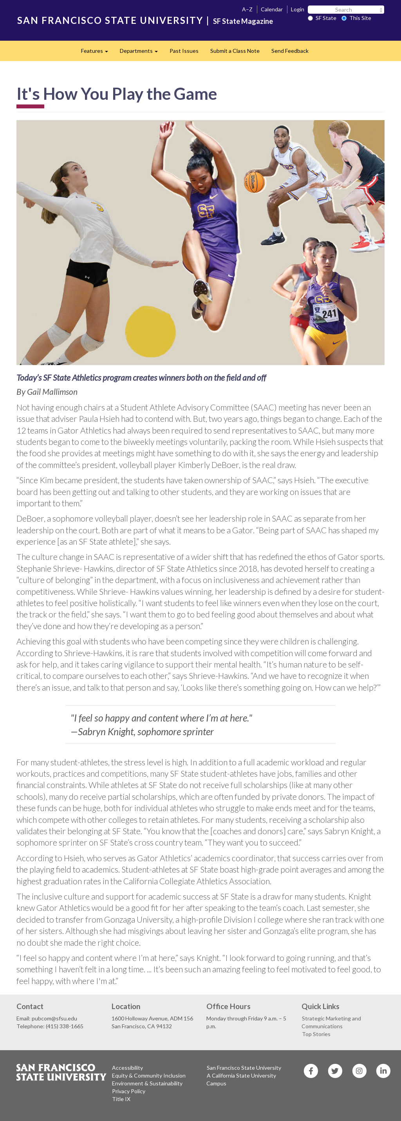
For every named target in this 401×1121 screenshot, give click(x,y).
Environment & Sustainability (147, 1083)
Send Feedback (290, 50)
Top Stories (316, 1034)
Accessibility (127, 1067)
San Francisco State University (244, 1067)
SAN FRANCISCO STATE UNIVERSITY (110, 20)
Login (297, 9)
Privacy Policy (128, 1091)
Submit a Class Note (235, 50)
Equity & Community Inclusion (149, 1075)
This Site (356, 17)
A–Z (247, 9)
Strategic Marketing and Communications (331, 1022)
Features (97, 53)
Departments (142, 53)
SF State (322, 17)
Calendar (272, 9)
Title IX (121, 1099)
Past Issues (184, 50)
